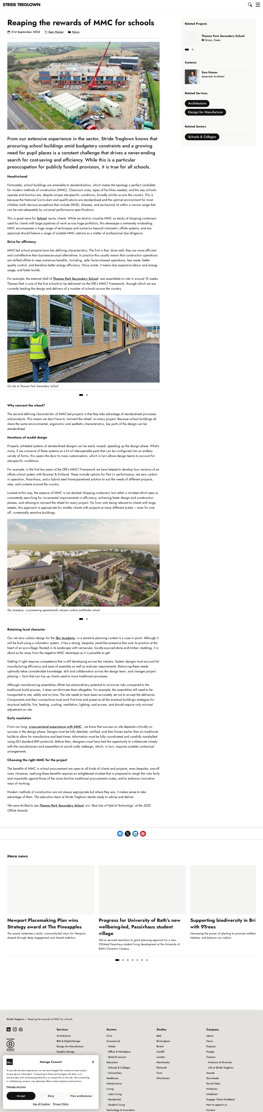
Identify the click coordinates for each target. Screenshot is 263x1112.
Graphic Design (66, 1051)
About (209, 1036)
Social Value (213, 1083)
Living (109, 1089)
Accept (21, 1096)
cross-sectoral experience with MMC (55, 726)
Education (112, 1062)
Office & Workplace (119, 1051)
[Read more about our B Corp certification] (10, 1044)
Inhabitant (212, 1094)
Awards (210, 1073)
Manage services (16, 1087)
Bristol (160, 1046)
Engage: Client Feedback (220, 1099)
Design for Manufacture (205, 112)
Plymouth (162, 1067)
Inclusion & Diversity (220, 1062)
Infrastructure (114, 1083)
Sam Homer (56, 32)
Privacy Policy (61, 1104)
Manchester (163, 1062)
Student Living (116, 1105)
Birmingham (163, 1041)
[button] (250, 5)
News (75, 32)
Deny (51, 1096)
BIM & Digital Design (68, 1041)
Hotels (111, 1046)
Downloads (212, 1078)
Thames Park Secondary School (75, 278)
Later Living (115, 1094)
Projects (211, 1046)
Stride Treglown (15, 1019)
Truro (159, 1073)
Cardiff (160, 1051)
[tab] (81, 395)
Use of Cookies (41, 1104)
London (161, 1057)
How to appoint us (216, 1105)
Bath (159, 1036)
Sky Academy (65, 638)
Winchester (163, 1078)
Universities (115, 1073)
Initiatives (211, 1089)
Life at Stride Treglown (221, 1067)
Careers (210, 1057)
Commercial (113, 1041)
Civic (109, 1036)
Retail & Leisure (117, 1057)
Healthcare (112, 1078)
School (42, 218)
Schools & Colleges (202, 136)
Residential (114, 1099)
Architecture (197, 103)
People (210, 1051)
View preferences (81, 1096)
